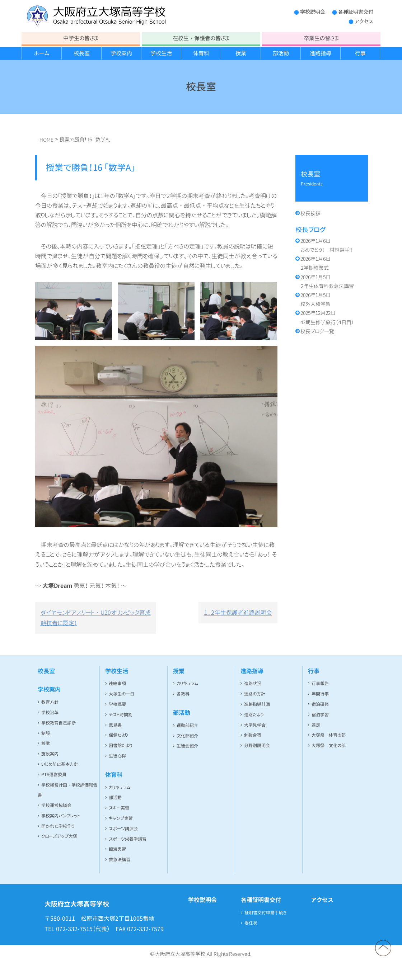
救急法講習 (119, 859)
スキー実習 (119, 808)
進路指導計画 (257, 704)
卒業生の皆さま (321, 38)
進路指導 (320, 53)
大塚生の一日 (121, 694)
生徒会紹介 (187, 746)
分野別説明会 (257, 745)
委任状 (250, 923)
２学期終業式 (315, 263)
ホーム (42, 53)
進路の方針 (254, 694)
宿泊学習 (320, 715)
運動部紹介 (187, 725)
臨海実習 (117, 849)
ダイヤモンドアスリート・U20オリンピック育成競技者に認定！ (96, 618)
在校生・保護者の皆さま (201, 38)
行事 (360, 53)
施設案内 (50, 754)
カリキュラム (120, 787)
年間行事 (320, 694)
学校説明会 (312, 11)
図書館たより (120, 745)
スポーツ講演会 (123, 829)
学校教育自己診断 (58, 723)
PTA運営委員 (53, 774)
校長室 (82, 53)
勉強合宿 (252, 735)
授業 (240, 53)
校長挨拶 (310, 213)
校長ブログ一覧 (317, 331)
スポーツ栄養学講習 (127, 839)
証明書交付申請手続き (265, 913)
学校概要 (117, 704)
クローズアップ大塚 (59, 836)
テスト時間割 (120, 715)
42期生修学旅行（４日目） (327, 317)
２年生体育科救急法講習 (327, 281)
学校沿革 (50, 712)
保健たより (118, 735)
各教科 (183, 694)
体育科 (201, 53)
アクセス (364, 21)
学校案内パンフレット (60, 816)
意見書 (115, 725)
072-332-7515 (74, 929)
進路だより (253, 715)
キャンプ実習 (121, 818)
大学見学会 (255, 725)
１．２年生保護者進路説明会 (238, 613)
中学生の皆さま (80, 38)
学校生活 (161, 53)
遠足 (316, 725)
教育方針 (50, 702)
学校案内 (121, 53)
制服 (45, 733)
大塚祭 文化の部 (329, 745)
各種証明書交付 (355, 11)
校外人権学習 (315, 299)
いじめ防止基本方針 (59, 764)
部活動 (281, 53)
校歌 (45, 743)
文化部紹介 (187, 736)
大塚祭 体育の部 (329, 735)
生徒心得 (117, 756)
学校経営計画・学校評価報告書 (67, 790)
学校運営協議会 (56, 805)
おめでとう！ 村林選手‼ (326, 245)
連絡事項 (117, 683)
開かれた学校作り (57, 826)
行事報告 (320, 683)
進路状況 (252, 683)
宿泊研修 (320, 704)
